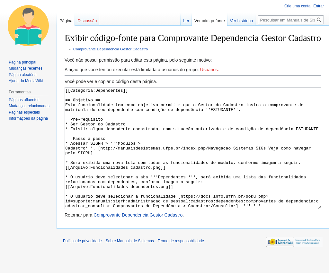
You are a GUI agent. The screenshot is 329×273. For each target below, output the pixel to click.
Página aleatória (23, 75)
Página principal (22, 62)
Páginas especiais (24, 112)
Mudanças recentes (25, 68)
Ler (186, 20)
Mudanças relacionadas (29, 106)
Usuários (209, 69)
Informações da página (28, 118)
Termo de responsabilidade (181, 265)
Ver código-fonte (209, 20)
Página (65, 20)
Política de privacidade (82, 265)
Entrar (318, 6)
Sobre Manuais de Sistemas (130, 265)
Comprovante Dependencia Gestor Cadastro (110, 49)
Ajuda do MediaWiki (26, 81)
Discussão (87, 20)
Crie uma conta (297, 6)
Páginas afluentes (24, 100)
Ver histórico (241, 20)
